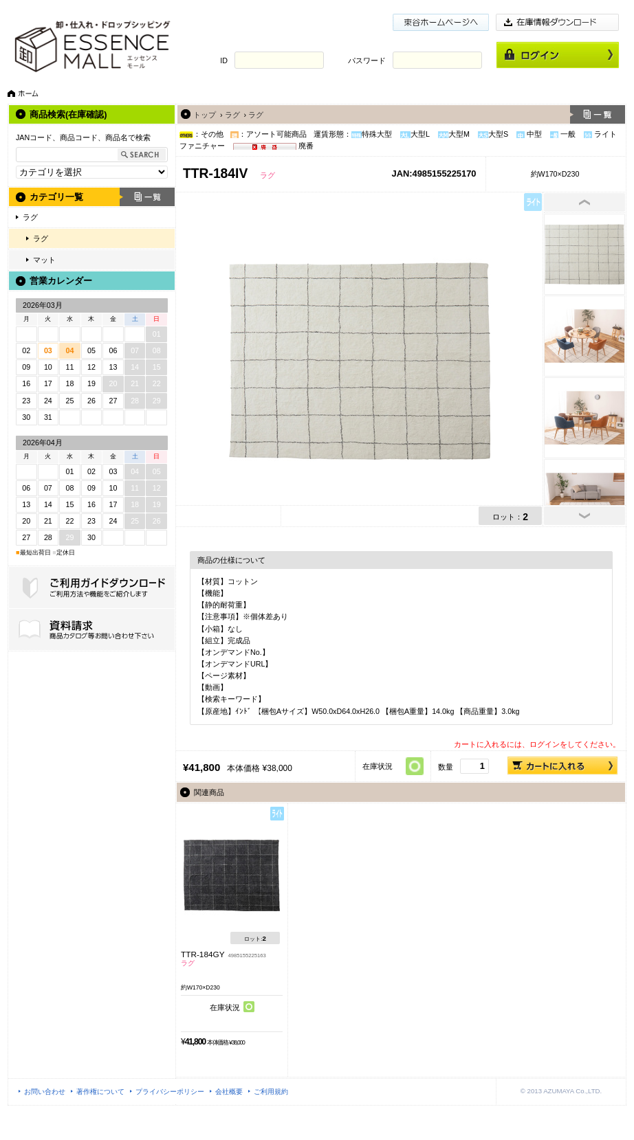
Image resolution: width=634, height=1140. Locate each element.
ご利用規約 (271, 1091)
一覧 (147, 197)
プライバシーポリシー (169, 1091)
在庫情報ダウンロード (558, 22)
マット (44, 260)
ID (224, 60)
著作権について (100, 1091)
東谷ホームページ (441, 22)
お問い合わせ (44, 1091)
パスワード (367, 60)
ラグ (30, 217)
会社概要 (229, 1091)
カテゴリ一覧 (56, 197)
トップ (204, 115)
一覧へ (597, 114)
